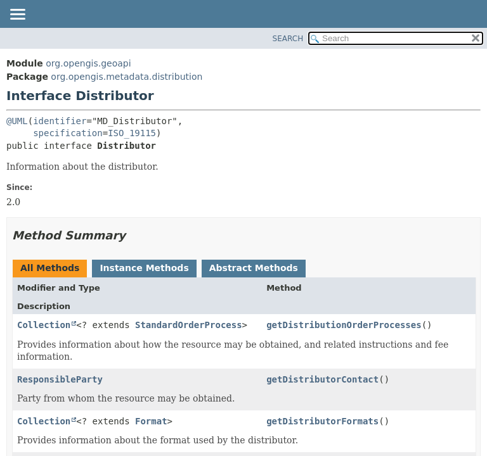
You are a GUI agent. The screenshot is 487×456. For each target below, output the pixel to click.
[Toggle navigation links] (17, 15)
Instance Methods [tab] (144, 268)
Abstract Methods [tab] (253, 268)
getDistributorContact (322, 379)
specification (68, 133)
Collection (43, 325)
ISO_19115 (132, 133)
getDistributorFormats (322, 421)
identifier (59, 121)
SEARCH (288, 38)
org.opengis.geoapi (88, 63)
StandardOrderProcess (188, 325)
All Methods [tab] (49, 268)
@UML (17, 121)
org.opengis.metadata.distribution (126, 77)
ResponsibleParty (60, 379)
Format (151, 421)
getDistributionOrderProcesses (343, 325)
